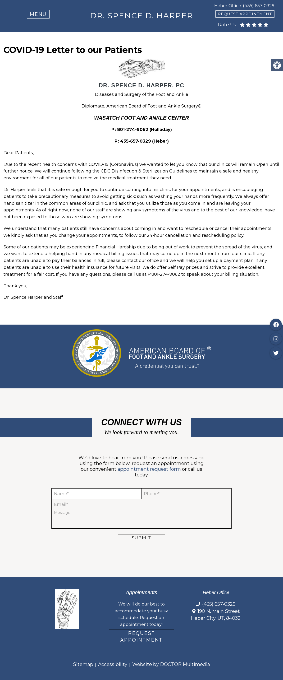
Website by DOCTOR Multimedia (171, 664)
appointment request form (149, 469)
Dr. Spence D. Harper (141, 15)
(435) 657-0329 (258, 5)
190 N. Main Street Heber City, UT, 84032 (216, 614)
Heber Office (227, 5)
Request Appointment (141, 636)
